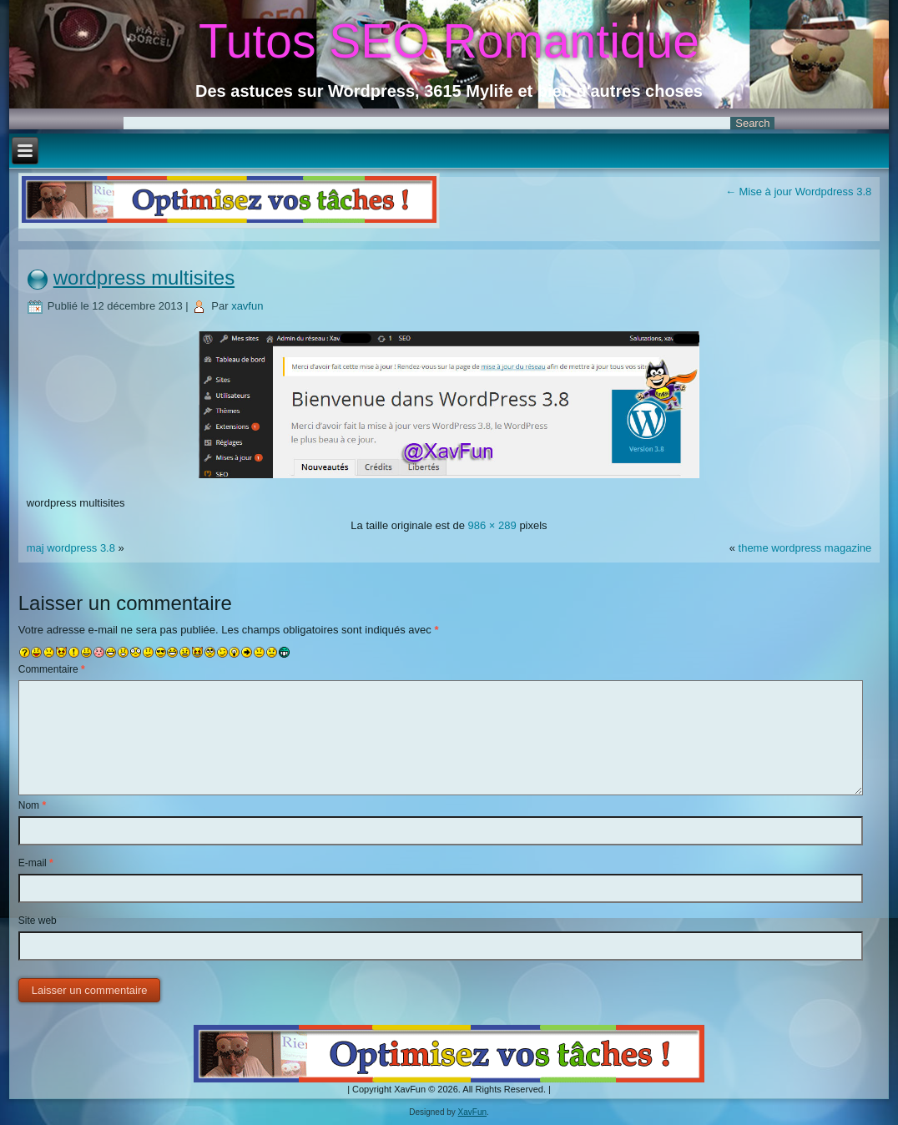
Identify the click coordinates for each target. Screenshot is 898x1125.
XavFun (472, 1112)
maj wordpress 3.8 (71, 548)
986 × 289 (492, 525)
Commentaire (51, 669)
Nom (32, 805)
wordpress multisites (144, 277)
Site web (37, 920)
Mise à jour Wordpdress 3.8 (798, 191)
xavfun (247, 306)
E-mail (35, 863)
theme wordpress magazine (805, 548)
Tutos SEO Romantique (449, 41)
